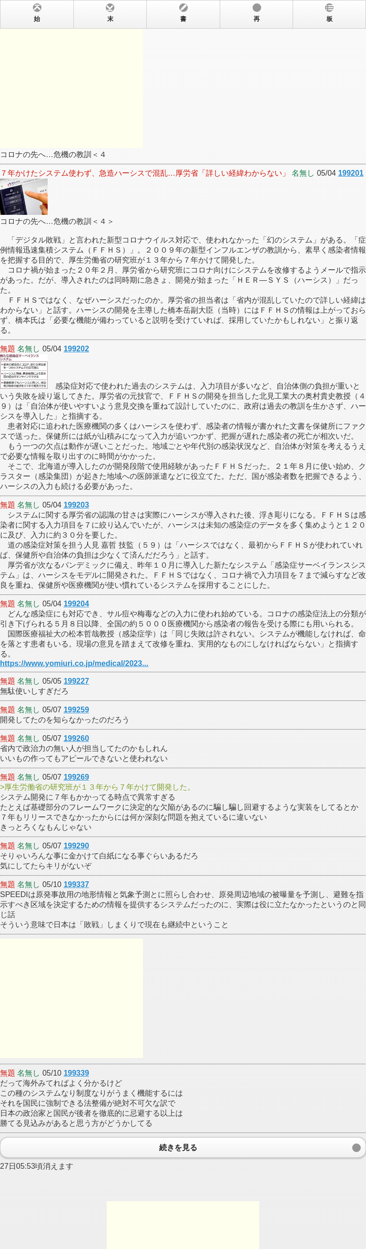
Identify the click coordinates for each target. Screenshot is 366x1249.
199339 (76, 1073)
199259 (76, 710)
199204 (76, 604)
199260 (76, 738)
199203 (76, 505)
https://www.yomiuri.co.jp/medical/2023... (74, 663)
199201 (350, 173)
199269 (76, 777)
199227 (76, 681)
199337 (76, 884)
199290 (76, 846)
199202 (76, 349)
